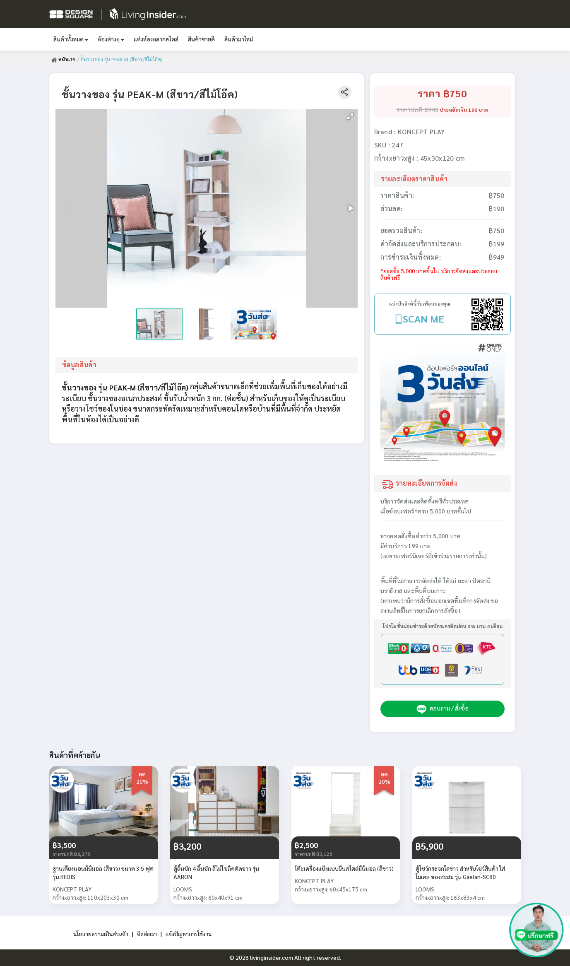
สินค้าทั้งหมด (70, 39)
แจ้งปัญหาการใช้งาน (191, 933)
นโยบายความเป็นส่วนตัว (98, 933)
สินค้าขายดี (201, 39)
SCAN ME (423, 318)
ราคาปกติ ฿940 (417, 109)
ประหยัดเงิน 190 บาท (464, 109)
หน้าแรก (63, 59)
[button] (350, 116)
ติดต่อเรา (147, 933)
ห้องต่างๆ (111, 39)
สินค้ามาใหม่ (238, 39)
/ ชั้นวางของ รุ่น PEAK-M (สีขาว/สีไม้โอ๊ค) (120, 59)
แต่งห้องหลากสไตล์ (156, 39)
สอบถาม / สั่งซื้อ (442, 708)
